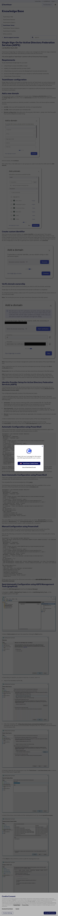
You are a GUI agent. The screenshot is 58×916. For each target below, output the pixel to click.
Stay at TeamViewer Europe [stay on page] (29, 467)
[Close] (42, 446)
